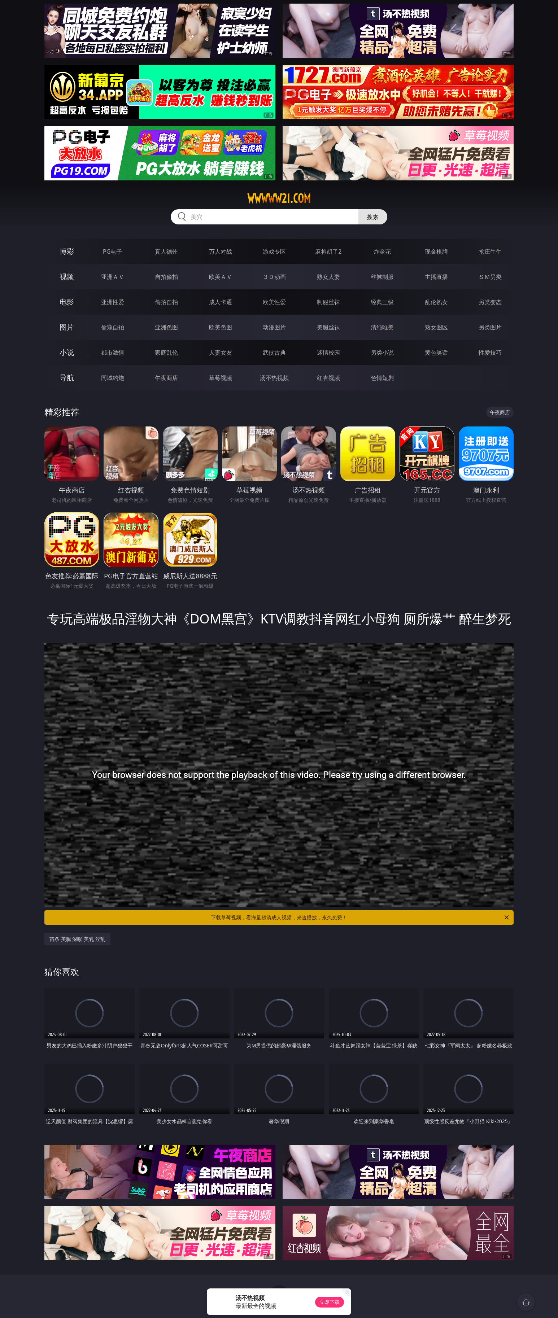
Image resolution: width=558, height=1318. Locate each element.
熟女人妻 (328, 277)
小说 (67, 352)
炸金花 (382, 251)
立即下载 (329, 1302)
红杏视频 (328, 378)
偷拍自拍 (166, 302)
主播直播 (436, 277)
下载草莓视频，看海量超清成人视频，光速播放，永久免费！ (360, 917)
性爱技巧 (490, 352)
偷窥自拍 (112, 327)
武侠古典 (274, 352)
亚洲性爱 (112, 302)
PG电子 (112, 251)
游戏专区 (274, 251)
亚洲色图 (166, 327)
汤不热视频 (274, 378)
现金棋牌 (436, 251)
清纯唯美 (382, 327)
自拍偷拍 (166, 277)
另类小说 (382, 352)
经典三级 (382, 302)
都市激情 (112, 352)
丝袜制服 (382, 277)
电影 (67, 302)
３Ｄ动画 (274, 277)
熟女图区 (436, 327)
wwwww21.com (279, 198)
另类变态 (490, 302)
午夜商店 (166, 378)
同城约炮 (112, 378)
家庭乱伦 (166, 352)
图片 (67, 327)
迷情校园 (328, 352)
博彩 (67, 251)
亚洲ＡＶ (112, 277)
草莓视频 (220, 378)
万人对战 (220, 251)
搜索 (373, 217)
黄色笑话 (436, 352)
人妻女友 (220, 352)
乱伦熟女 (436, 302)
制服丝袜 (328, 302)
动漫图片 (274, 327)
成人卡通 (220, 302)
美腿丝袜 (328, 327)
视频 (67, 276)
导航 (67, 377)
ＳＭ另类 (490, 277)
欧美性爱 (274, 302)
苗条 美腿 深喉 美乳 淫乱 (77, 939)
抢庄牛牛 (490, 251)
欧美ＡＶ (220, 277)
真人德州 (166, 251)
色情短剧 (382, 378)
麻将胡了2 (328, 251)
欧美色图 (220, 327)
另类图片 (490, 327)
